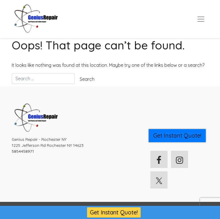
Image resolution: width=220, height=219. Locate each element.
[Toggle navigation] (201, 19)
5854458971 (23, 151)
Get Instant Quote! (114, 212)
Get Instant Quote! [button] (177, 135)
